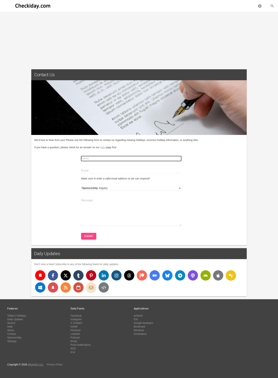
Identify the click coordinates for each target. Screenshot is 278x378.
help (102, 147)
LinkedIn (75, 333)
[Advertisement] (139, 39)
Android (138, 315)
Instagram (76, 319)
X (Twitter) (76, 322)
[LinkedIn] (104, 275)
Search (11, 322)
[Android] (205, 275)
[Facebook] (53, 275)
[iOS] (218, 275)
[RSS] (66, 287)
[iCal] (78, 287)
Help (10, 326)
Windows (139, 330)
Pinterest (76, 330)
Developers (140, 333)
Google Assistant (143, 322)
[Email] (91, 287)
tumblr (74, 326)
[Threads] (129, 275)
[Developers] (104, 287)
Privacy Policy (55, 364)
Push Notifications (81, 344)
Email (74, 341)
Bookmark (139, 326)
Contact (11, 333)
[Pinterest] (91, 275)
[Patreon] (142, 275)
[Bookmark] (40, 275)
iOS (136, 319)
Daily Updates (47, 253)
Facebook (76, 315)
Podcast (75, 337)
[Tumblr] (78, 275)
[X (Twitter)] (66, 275)
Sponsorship (14, 337)
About (10, 330)
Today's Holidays (16, 315)
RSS (73, 348)
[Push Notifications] (53, 287)
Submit (88, 236)
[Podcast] (193, 275)
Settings (12, 341)
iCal (73, 352)
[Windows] (40, 287)
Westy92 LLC (35, 364)
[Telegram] (180, 275)
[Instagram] (116, 275)
